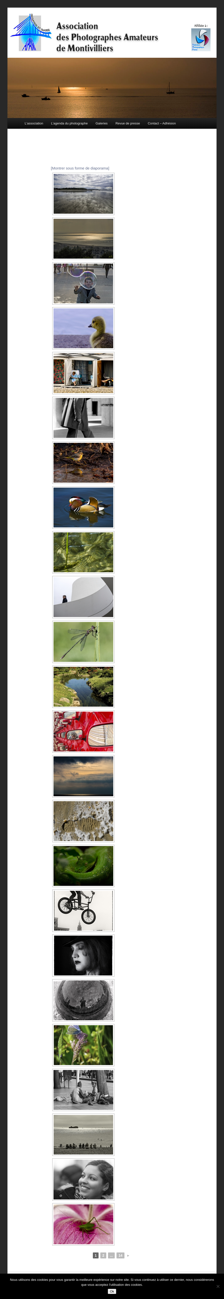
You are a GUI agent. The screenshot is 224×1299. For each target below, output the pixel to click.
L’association (34, 123)
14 (120, 1255)
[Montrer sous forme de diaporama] (80, 168)
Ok (112, 1291)
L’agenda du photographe (69, 123)
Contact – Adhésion (162, 123)
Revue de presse (127, 123)
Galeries (102, 123)
